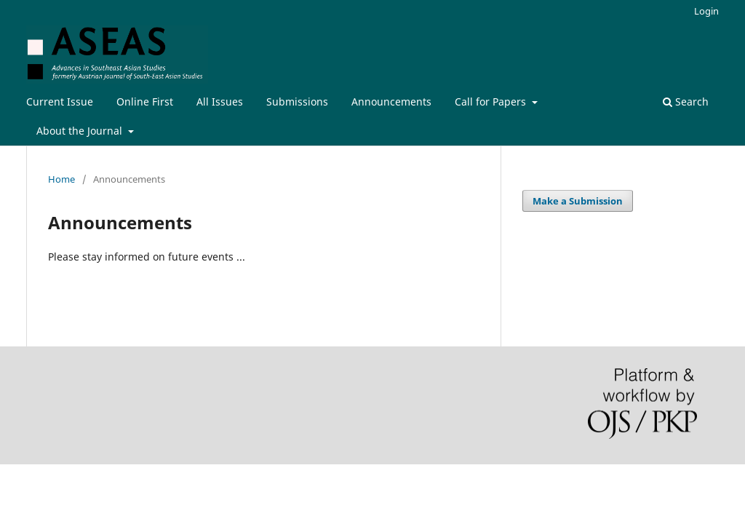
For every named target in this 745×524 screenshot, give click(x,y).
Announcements (391, 101)
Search (686, 101)
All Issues (219, 101)
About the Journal (80, 131)
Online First (144, 101)
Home (61, 179)
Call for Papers (492, 101)
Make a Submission (578, 200)
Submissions (297, 101)
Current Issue (59, 101)
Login (706, 10)
